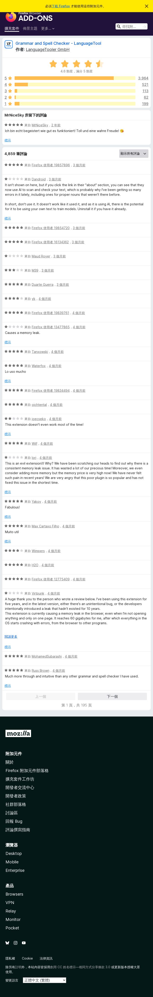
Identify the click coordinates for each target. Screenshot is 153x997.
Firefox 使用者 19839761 (50, 313)
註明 (18, 967)
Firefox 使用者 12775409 (51, 579)
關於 (9, 762)
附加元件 (13, 753)
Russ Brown (40, 670)
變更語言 (11, 980)
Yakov (36, 501)
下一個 (112, 696)
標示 (8, 140)
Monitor (13, 919)
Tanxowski (40, 352)
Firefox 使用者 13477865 (51, 327)
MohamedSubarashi (47, 656)
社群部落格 (15, 804)
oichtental (39, 405)
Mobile (11, 861)
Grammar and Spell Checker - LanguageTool (58, 43)
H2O (35, 565)
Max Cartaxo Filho (45, 526)
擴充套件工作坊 (19, 779)
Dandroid (39, 179)
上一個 (40, 696)
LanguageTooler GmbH (48, 49)
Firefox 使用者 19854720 (51, 228)
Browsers (14, 894)
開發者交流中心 (19, 787)
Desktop (13, 853)
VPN (9, 902)
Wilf (34, 443)
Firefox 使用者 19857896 (51, 165)
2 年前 (56, 125)
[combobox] (132, 26)
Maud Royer (41, 256)
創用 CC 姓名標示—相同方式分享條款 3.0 (80, 967)
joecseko (39, 419)
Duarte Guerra (42, 284)
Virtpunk (38, 593)
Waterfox (39, 366)
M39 (35, 270)
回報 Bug (13, 821)
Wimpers (38, 551)
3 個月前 (79, 165)
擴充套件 (12, 28)
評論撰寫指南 (17, 829)
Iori (34, 458)
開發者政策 (15, 795)
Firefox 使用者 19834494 (51, 390)
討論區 (11, 812)
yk (33, 299)
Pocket (12, 928)
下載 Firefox (61, 6)
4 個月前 (45, 299)
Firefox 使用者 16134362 (50, 242)
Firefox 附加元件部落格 (27, 770)
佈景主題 (30, 28)
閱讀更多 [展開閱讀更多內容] (11, 636)
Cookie (27, 958)
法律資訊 (46, 958)
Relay (10, 911)
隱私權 (10, 958)
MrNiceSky (40, 125)
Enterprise (14, 870)
